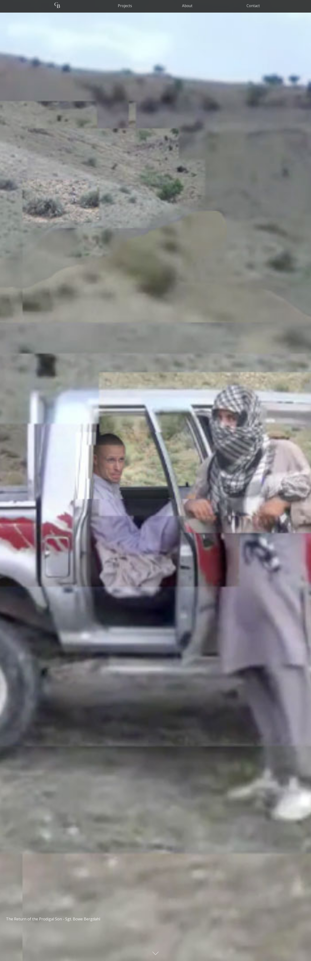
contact (253, 5)
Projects (125, 5)
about (187, 5)
